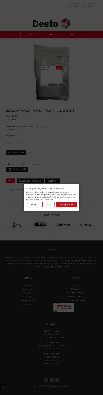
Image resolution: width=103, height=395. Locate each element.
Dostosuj (34, 204)
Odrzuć (48, 204)
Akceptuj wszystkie (66, 204)
